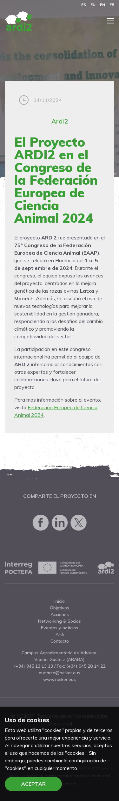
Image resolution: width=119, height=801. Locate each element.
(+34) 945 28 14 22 (85, 666)
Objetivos (59, 608)
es (83, 4)
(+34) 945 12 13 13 (33, 666)
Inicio (60, 601)
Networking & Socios (59, 621)
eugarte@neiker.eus (59, 673)
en (102, 4)
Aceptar (33, 784)
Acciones (59, 614)
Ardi (60, 634)
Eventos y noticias (59, 628)
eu (93, 4)
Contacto (59, 641)
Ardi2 (59, 121)
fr (111, 4)
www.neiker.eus (59, 679)
